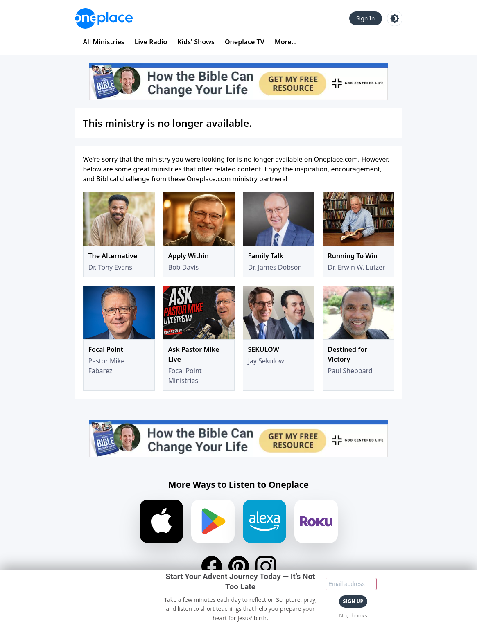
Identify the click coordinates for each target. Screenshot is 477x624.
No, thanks (353, 615)
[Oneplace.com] (104, 18)
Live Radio (151, 41)
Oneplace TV (244, 41)
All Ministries (103, 41)
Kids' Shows (196, 41)
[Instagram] (265, 566)
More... (286, 41)
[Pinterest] (238, 566)
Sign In (365, 18)
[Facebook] (211, 566)
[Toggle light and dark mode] (394, 18)
